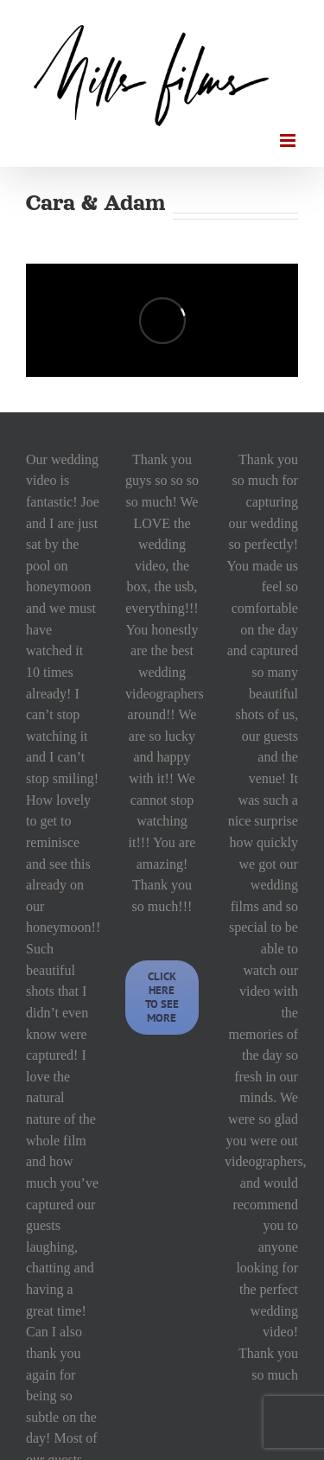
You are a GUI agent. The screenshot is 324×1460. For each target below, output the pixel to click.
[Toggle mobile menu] (289, 140)
